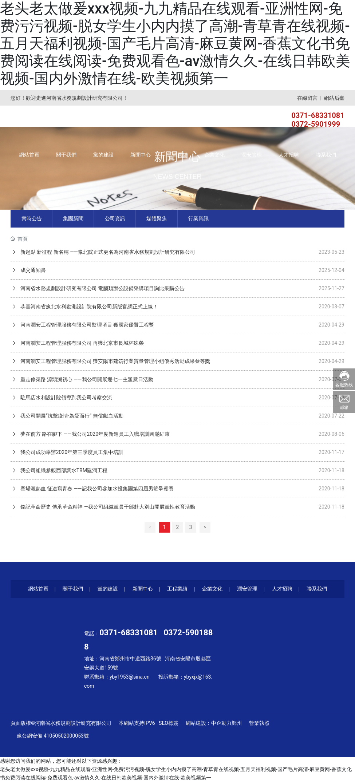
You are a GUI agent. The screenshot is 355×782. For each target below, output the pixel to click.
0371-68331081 (317, 115)
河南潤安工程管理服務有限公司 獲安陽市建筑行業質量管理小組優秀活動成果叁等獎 (114, 361)
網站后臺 (334, 98)
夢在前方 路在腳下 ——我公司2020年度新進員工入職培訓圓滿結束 (94, 434)
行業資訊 (198, 218)
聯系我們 (317, 589)
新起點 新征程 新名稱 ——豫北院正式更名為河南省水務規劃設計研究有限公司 (107, 252)
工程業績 (177, 589)
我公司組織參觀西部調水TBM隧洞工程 (63, 470)
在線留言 (307, 98)
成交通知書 (32, 270)
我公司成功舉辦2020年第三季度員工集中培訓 (71, 452)
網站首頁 (38, 589)
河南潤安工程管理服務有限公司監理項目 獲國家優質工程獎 (86, 325)
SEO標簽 (168, 723)
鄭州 (237, 723)
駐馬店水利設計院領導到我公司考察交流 (65, 397)
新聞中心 (143, 589)
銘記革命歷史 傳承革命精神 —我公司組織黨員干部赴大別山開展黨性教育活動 (107, 507)
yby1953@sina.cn (130, 677)
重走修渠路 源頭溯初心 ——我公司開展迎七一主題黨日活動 (86, 379)
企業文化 (212, 589)
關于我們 (73, 589)
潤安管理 (247, 589)
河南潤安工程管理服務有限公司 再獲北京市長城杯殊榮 (81, 343)
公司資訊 (115, 218)
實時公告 (31, 218)
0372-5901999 (315, 124)
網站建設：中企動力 (209, 723)
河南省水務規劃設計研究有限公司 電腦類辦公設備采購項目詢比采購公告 (102, 288)
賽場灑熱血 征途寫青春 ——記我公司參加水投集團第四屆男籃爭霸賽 (96, 488)
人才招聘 (282, 589)
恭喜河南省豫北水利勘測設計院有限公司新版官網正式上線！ (88, 306)
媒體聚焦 (156, 218)
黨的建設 (108, 589)
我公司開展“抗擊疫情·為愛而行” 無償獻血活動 (71, 416)
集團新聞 (73, 218)
